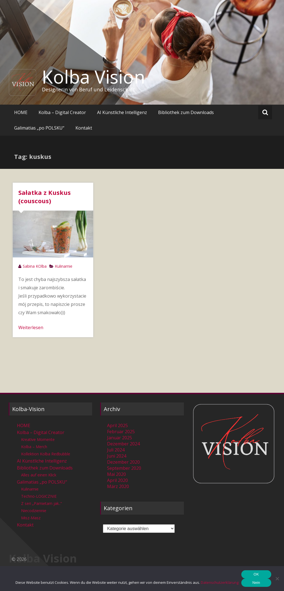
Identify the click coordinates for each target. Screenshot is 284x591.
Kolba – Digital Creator (62, 112)
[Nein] (277, 578)
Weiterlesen (30, 327)
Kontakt (83, 128)
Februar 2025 (121, 432)
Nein (256, 582)
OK (256, 574)
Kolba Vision (93, 76)
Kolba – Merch (34, 446)
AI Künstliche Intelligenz (122, 112)
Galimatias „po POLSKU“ (39, 128)
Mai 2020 (116, 474)
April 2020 (117, 480)
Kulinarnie (63, 266)
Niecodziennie (33, 510)
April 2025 (117, 425)
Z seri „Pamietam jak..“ (41, 503)
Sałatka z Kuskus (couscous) (44, 196)
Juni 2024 (116, 456)
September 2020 (124, 468)
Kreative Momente (38, 439)
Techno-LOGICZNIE (39, 496)
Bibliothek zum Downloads (186, 112)
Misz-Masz (30, 517)
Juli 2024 (116, 450)
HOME (20, 112)
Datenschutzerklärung (220, 582)
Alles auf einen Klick (38, 475)
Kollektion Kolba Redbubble (45, 453)
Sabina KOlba (35, 266)
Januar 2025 (119, 438)
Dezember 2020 (123, 462)
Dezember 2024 (123, 444)
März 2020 (118, 486)
